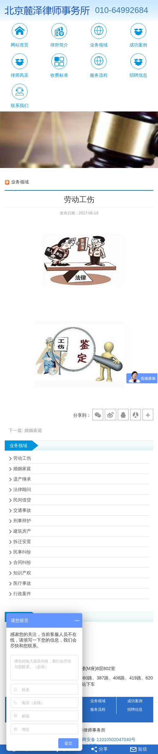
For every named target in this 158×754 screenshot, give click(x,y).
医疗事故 (22, 583)
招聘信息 (134, 709)
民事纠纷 (22, 551)
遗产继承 (22, 479)
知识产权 (22, 572)
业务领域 (97, 701)
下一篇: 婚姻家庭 (25, 430)
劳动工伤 (22, 458)
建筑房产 (22, 531)
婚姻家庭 (22, 468)
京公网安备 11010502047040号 (101, 740)
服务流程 (97, 709)
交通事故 (22, 510)
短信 (138, 749)
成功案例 (134, 701)
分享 (99, 749)
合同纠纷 (22, 562)
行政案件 (22, 593)
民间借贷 (22, 499)
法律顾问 (22, 489)
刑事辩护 (22, 520)
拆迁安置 (22, 541)
